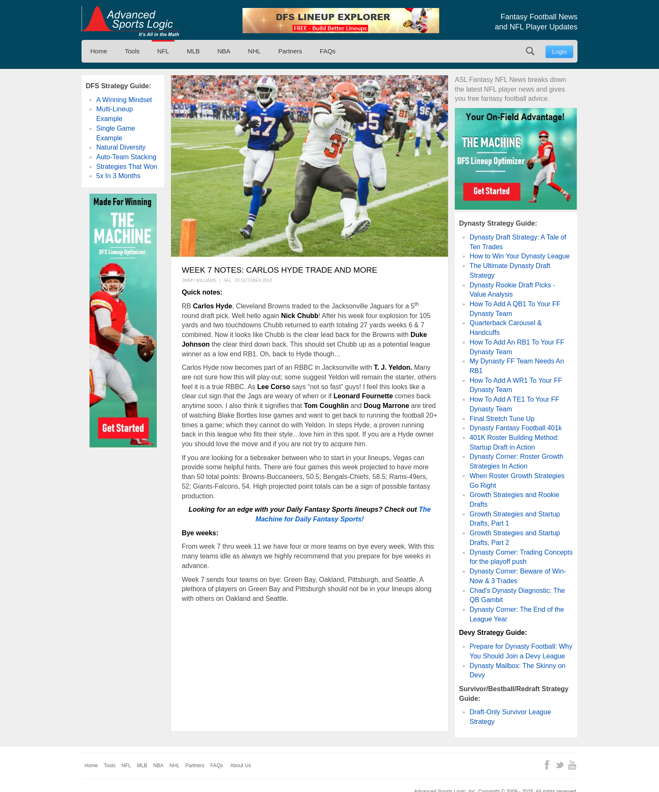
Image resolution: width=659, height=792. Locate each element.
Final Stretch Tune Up (502, 418)
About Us (240, 765)
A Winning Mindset (124, 99)
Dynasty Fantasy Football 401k (515, 428)
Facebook (547, 765)
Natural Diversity (120, 147)
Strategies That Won (126, 166)
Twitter (559, 765)
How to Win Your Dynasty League (519, 256)
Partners (290, 51)
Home (98, 51)
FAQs (328, 51)
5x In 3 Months (118, 175)
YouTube (572, 765)
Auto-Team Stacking (126, 157)
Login (559, 51)
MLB (193, 51)
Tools (132, 51)
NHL (254, 51)
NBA (223, 51)
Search (530, 51)
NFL (163, 51)
